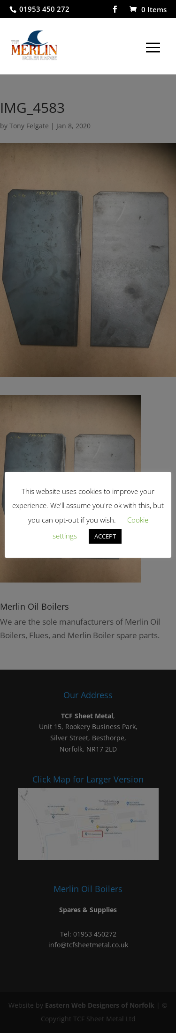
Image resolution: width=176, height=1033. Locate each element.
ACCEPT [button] (105, 536)
